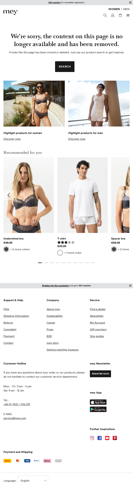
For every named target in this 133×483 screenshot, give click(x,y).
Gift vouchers (98, 329)
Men (126, 9)
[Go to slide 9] (87, 262)
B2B (49, 336)
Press (50, 329)
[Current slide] (40, 262)
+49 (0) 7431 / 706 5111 (16, 404)
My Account (97, 322)
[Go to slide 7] (75, 262)
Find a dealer (98, 309)
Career (51, 322)
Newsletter (97, 316)
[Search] (105, 15)
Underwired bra (13, 238)
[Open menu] (127, 15)
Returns (8, 322)
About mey (53, 309)
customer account (81, 2)
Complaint (9, 329)
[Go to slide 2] (46, 262)
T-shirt (61, 238)
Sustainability (55, 316)
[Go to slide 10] (93, 262)
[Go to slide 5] (63, 262)
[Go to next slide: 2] (124, 195)
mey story (53, 343)
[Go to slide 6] (69, 262)
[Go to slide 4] (58, 262)
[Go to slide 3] (52, 262)
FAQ (6, 309)
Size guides (97, 336)
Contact (8, 343)
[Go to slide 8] (81, 262)
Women (114, 9)
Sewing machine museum (63, 349)
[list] (66, 207)
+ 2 (20, 249)
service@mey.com (14, 418)
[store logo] (10, 12)
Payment (8, 336)
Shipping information (16, 316)
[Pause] (130, 2)
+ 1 (73, 252)
